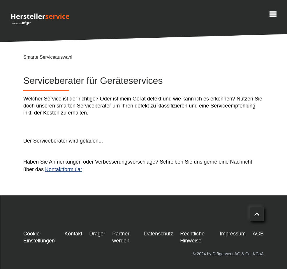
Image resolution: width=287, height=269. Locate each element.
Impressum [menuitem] (233, 234)
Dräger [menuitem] (97, 234)
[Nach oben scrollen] (257, 214)
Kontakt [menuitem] (73, 234)
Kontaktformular (63, 169)
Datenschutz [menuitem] (158, 234)
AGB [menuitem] (258, 234)
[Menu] (273, 14)
